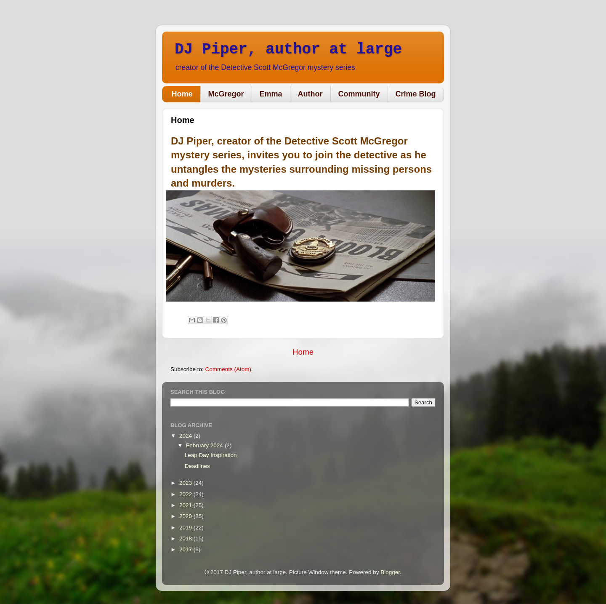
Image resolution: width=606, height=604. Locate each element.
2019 (186, 527)
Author (310, 94)
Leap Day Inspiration (211, 455)
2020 (186, 516)
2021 (186, 505)
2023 (186, 483)
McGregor (226, 94)
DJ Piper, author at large (288, 49)
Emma (271, 94)
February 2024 (205, 445)
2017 (186, 549)
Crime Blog (416, 94)
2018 (186, 538)
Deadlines (197, 466)
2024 (186, 436)
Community (359, 94)
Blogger (390, 572)
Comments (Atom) (228, 369)
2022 (186, 494)
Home (182, 94)
